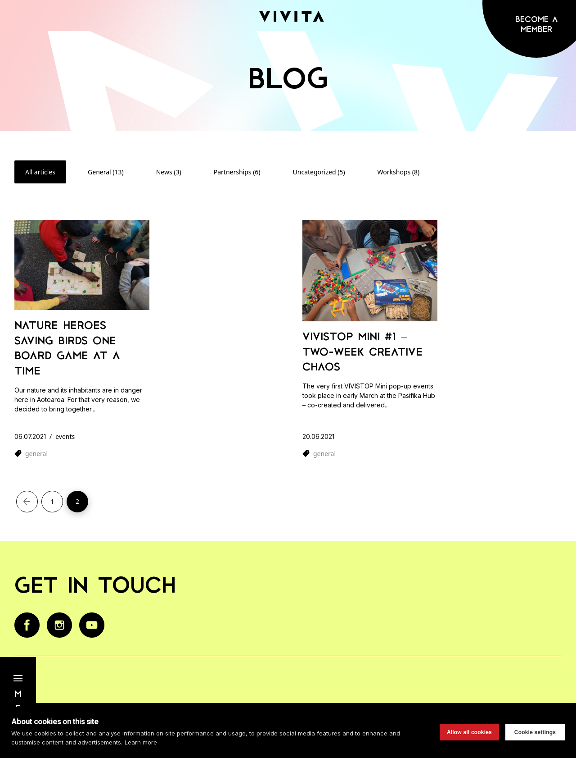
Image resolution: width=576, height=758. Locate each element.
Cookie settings (535, 732)
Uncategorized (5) (319, 172)
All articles (40, 172)
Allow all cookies (469, 732)
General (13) (106, 172)
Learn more (141, 742)
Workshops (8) (399, 172)
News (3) (168, 172)
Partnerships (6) (237, 172)
